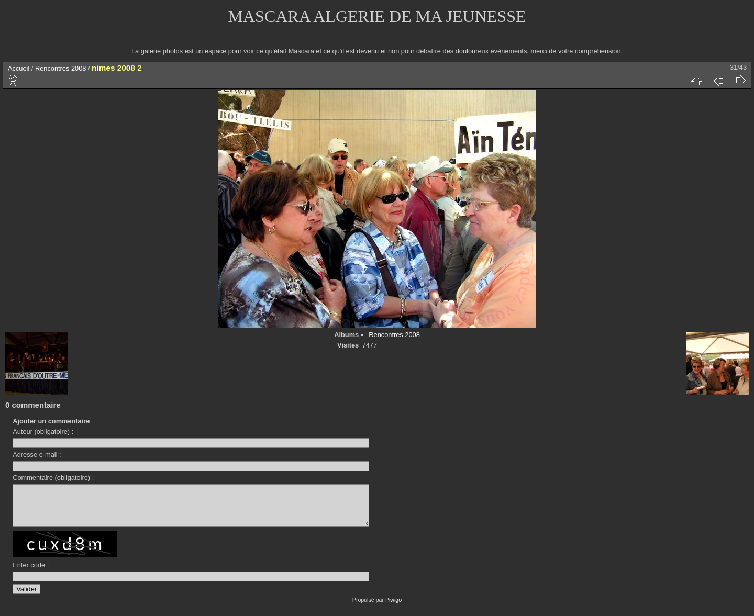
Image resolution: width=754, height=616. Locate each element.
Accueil (18, 68)
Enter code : (31, 573)
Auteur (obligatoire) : (43, 431)
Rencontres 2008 (60, 68)
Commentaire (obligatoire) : (53, 477)
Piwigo (393, 607)
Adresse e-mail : (37, 454)
